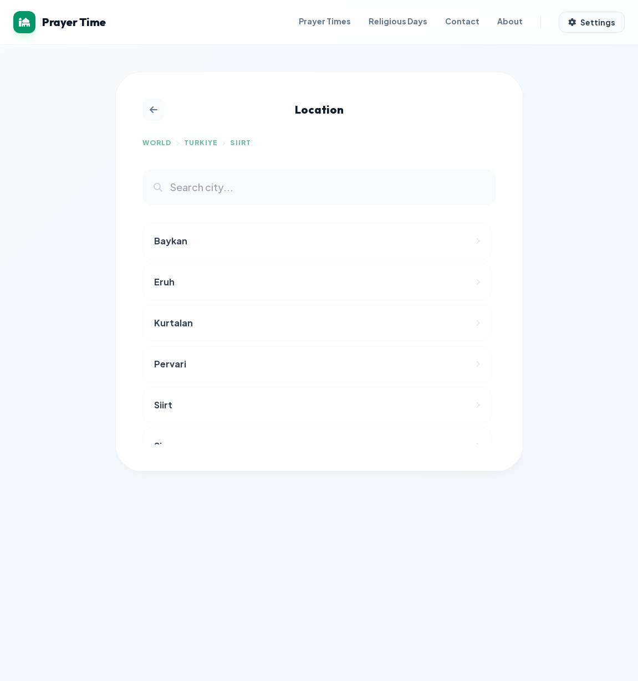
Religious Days (398, 21)
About (510, 21)
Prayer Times (325, 21)
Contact (462, 21)
